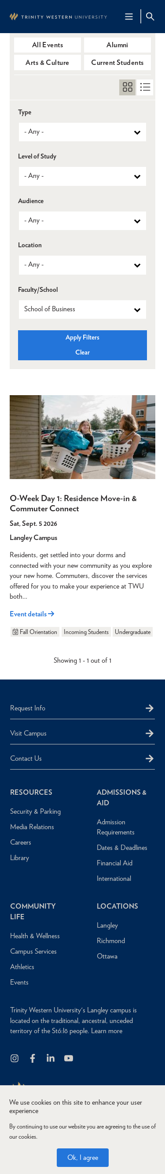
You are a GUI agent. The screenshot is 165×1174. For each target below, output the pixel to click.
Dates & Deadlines (122, 847)
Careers (20, 842)
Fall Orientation (34, 631)
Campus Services (33, 951)
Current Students (117, 62)
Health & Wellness (35, 936)
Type (24, 112)
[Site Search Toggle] (150, 16)
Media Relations (32, 827)
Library (19, 857)
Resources (31, 792)
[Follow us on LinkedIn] (51, 1059)
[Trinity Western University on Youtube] (69, 1059)
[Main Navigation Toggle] (129, 16)
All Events (47, 45)
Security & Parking (35, 811)
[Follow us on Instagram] (15, 1059)
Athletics (22, 967)
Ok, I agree (82, 1157)
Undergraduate (132, 631)
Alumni (117, 45)
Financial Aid (114, 863)
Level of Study (37, 156)
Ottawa (107, 956)
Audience (31, 201)
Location (30, 245)
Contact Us (26, 758)
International (114, 878)
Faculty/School (38, 290)
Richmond (111, 940)
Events (19, 982)
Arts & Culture (48, 62)
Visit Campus (28, 733)
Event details (32, 614)
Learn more (106, 1031)
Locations (117, 906)
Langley (107, 925)
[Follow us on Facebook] (33, 1059)
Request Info (27, 708)
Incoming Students (86, 631)
